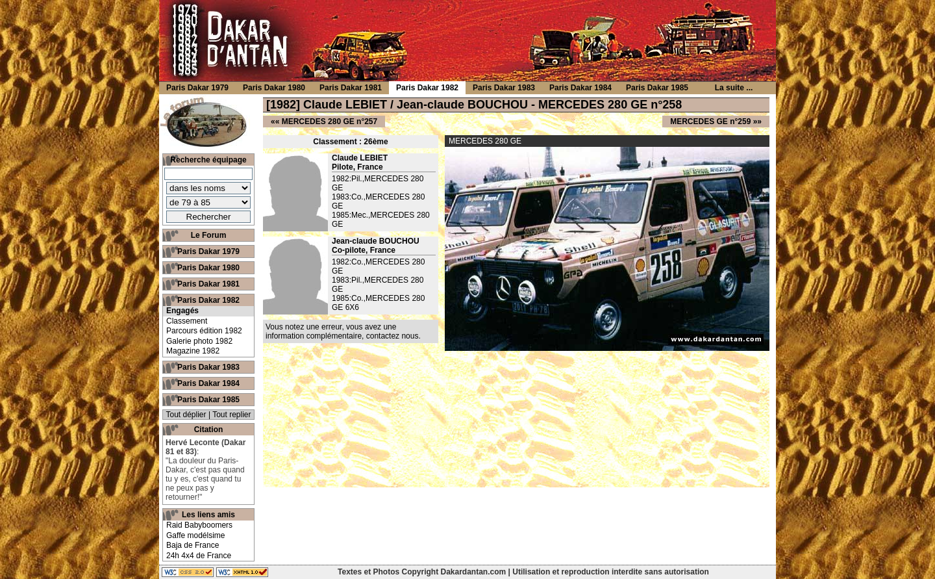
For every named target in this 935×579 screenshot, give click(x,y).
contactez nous (392, 336)
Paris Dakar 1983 (208, 367)
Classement (186, 321)
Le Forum (209, 235)
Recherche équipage (208, 159)
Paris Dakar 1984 (208, 383)
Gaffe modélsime (195, 535)
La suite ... (734, 87)
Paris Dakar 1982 (208, 300)
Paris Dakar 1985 (208, 399)
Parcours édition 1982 (204, 330)
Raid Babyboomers (199, 525)
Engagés (182, 310)
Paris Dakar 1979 (208, 251)
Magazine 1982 (192, 350)
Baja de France (192, 545)
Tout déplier (186, 414)
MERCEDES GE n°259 (710, 121)
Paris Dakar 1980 (208, 267)
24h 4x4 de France (198, 555)
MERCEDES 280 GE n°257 (330, 121)
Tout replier (231, 414)
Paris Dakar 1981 (208, 284)
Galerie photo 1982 (199, 341)
